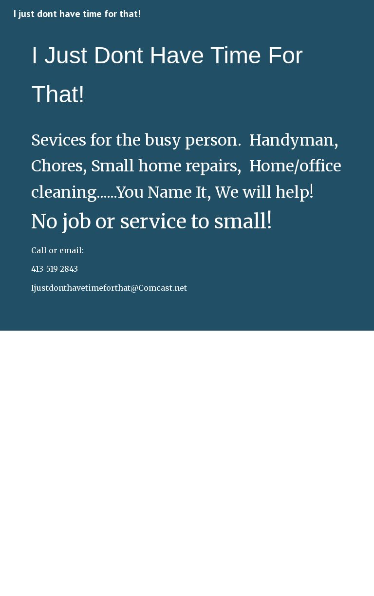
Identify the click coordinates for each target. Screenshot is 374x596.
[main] (186, 75)
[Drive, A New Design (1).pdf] (186, 463)
